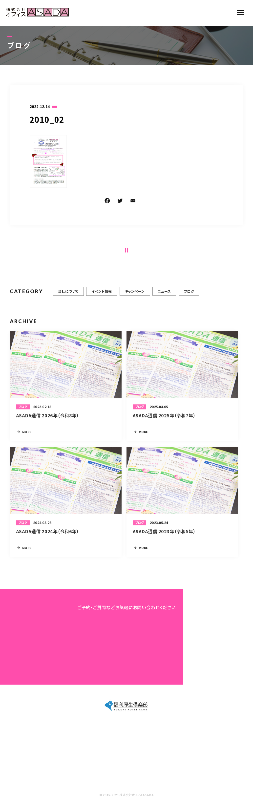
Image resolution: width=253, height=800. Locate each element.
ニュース (164, 293)
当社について (68, 293)
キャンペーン (135, 293)
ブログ (189, 293)
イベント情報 (101, 293)
